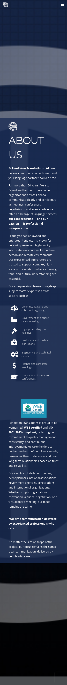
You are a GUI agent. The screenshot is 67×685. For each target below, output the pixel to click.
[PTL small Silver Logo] (5, 4)
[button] (62, 4)
